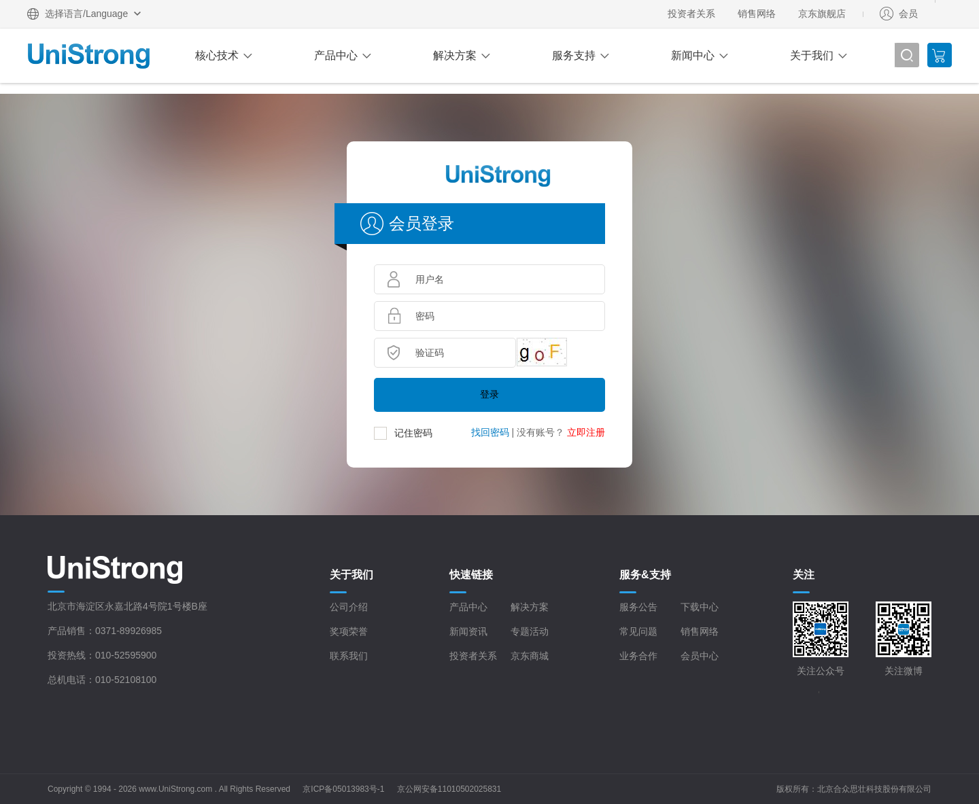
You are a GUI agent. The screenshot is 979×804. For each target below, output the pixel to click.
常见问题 (638, 631)
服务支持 (574, 55)
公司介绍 (349, 606)
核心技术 (217, 55)
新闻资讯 (468, 631)
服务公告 (638, 606)
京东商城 (530, 655)
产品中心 (336, 55)
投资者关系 (691, 13)
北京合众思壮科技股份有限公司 (874, 789)
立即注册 (586, 432)
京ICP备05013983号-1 (343, 789)
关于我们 (812, 55)
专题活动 (530, 631)
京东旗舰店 (822, 13)
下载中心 (700, 606)
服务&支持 (645, 574)
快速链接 (471, 574)
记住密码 (413, 432)
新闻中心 (693, 55)
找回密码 (490, 432)
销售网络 (757, 13)
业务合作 (638, 655)
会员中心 (700, 655)
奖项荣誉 (349, 631)
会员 (908, 13)
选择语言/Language (86, 13)
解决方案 (455, 55)
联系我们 (349, 655)
